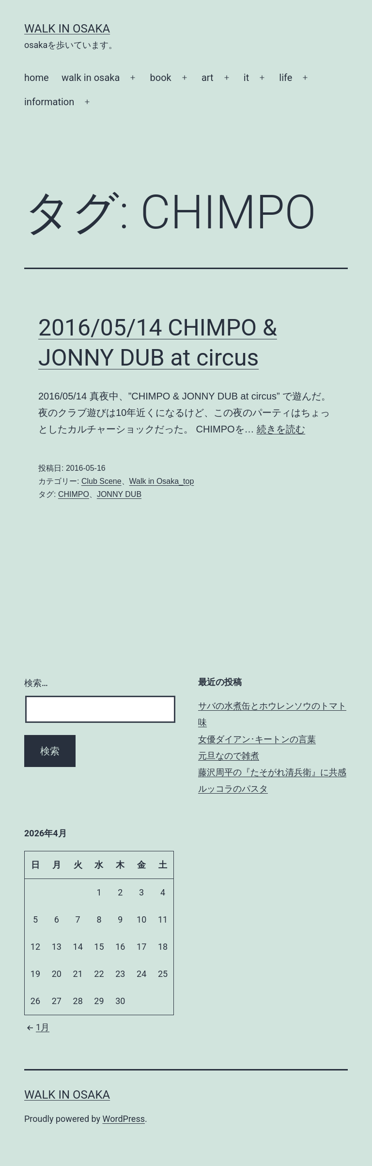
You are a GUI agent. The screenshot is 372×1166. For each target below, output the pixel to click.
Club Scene (101, 481)
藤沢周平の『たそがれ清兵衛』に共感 (272, 772)
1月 (36, 1027)
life (285, 77)
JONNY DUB (119, 494)
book (160, 77)
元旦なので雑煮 (228, 756)
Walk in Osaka (67, 28)
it (246, 77)
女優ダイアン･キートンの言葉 (257, 739)
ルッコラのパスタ (233, 788)
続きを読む (281, 429)
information (49, 102)
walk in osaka (91, 77)
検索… (36, 683)
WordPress (124, 1119)
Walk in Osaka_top (161, 481)
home (36, 77)
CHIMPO (73, 494)
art (208, 77)
